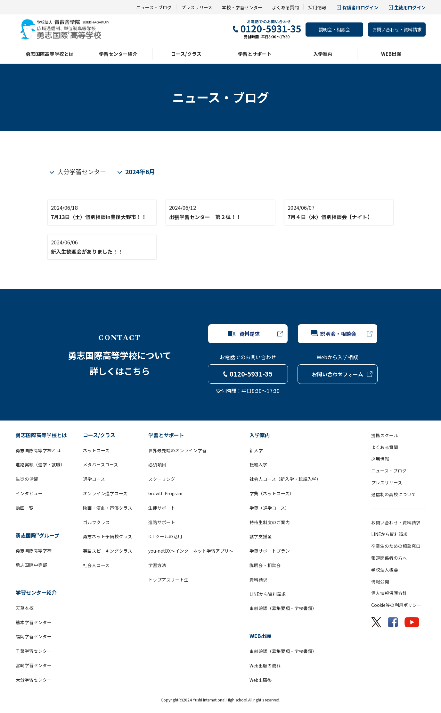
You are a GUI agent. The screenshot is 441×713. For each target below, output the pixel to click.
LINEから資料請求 (267, 594)
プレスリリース (196, 7)
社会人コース (96, 565)
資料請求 (258, 579)
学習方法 (157, 565)
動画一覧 (25, 508)
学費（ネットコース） (271, 493)
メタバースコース (100, 464)
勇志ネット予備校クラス (107, 536)
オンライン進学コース (105, 493)
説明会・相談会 (334, 29)
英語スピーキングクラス (107, 550)
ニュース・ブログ (154, 7)
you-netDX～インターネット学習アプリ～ (190, 550)
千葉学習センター (34, 651)
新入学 (256, 450)
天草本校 (25, 608)
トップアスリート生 (168, 579)
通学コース (94, 479)
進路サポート (161, 522)
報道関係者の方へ (389, 558)
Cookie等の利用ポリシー (396, 605)
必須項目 (157, 464)
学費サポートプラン (269, 550)
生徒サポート (161, 508)
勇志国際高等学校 (34, 550)
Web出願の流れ (265, 665)
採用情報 (317, 7)
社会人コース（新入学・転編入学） (285, 479)
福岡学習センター (34, 636)
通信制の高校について (393, 494)
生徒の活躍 (27, 479)
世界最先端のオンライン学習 (177, 450)
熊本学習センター (34, 622)
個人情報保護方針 (389, 593)
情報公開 (380, 581)
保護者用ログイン (360, 7)
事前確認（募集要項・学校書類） (283, 608)
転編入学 (258, 464)
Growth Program (165, 493)
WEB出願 (391, 53)
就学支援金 (260, 536)
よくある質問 (285, 7)
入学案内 (322, 53)
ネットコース (96, 450)
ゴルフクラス (96, 522)
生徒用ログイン (410, 7)
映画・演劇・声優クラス (107, 508)
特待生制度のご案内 (269, 522)
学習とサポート (255, 53)
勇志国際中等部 (31, 565)
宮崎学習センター (34, 665)
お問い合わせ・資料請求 (396, 29)
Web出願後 (260, 680)
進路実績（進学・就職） (40, 464)
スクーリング (161, 479)
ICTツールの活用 (165, 536)
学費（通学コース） (269, 508)
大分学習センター (81, 171)
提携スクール (384, 435)
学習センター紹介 (118, 53)
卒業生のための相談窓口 (396, 546)
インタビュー (29, 493)
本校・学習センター (242, 7)
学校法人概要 (384, 569)
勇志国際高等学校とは (50, 53)
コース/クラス (186, 53)
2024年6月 (140, 171)
